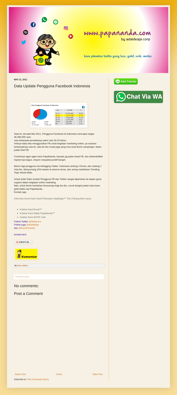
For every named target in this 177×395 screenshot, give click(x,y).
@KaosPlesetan (27, 228)
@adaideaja (32, 224)
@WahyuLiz (35, 221)
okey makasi (22, 265)
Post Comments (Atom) (38, 379)
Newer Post (20, 374)
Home (59, 374)
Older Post (98, 374)
